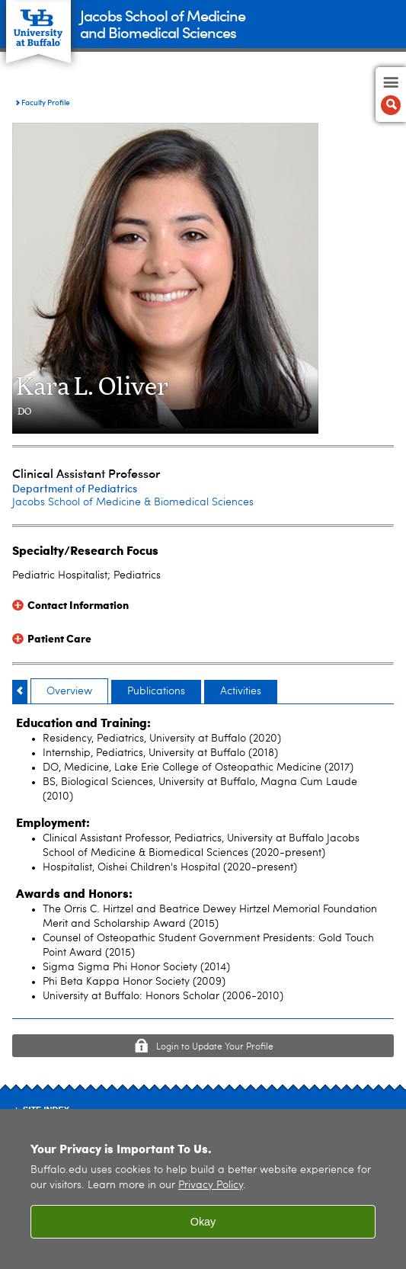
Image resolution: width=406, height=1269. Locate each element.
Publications (156, 691)
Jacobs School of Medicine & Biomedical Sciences (133, 502)
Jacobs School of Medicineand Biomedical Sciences (162, 23)
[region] (203, 1189)
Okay (203, 1222)
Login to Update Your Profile (214, 1047)
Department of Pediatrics (74, 488)
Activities (240, 691)
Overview (69, 691)
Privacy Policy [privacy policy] (210, 1185)
